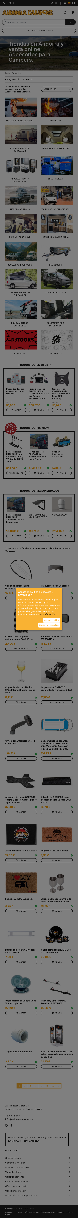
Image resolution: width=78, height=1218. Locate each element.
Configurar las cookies (49, 625)
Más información (47, 614)
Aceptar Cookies (51, 620)
